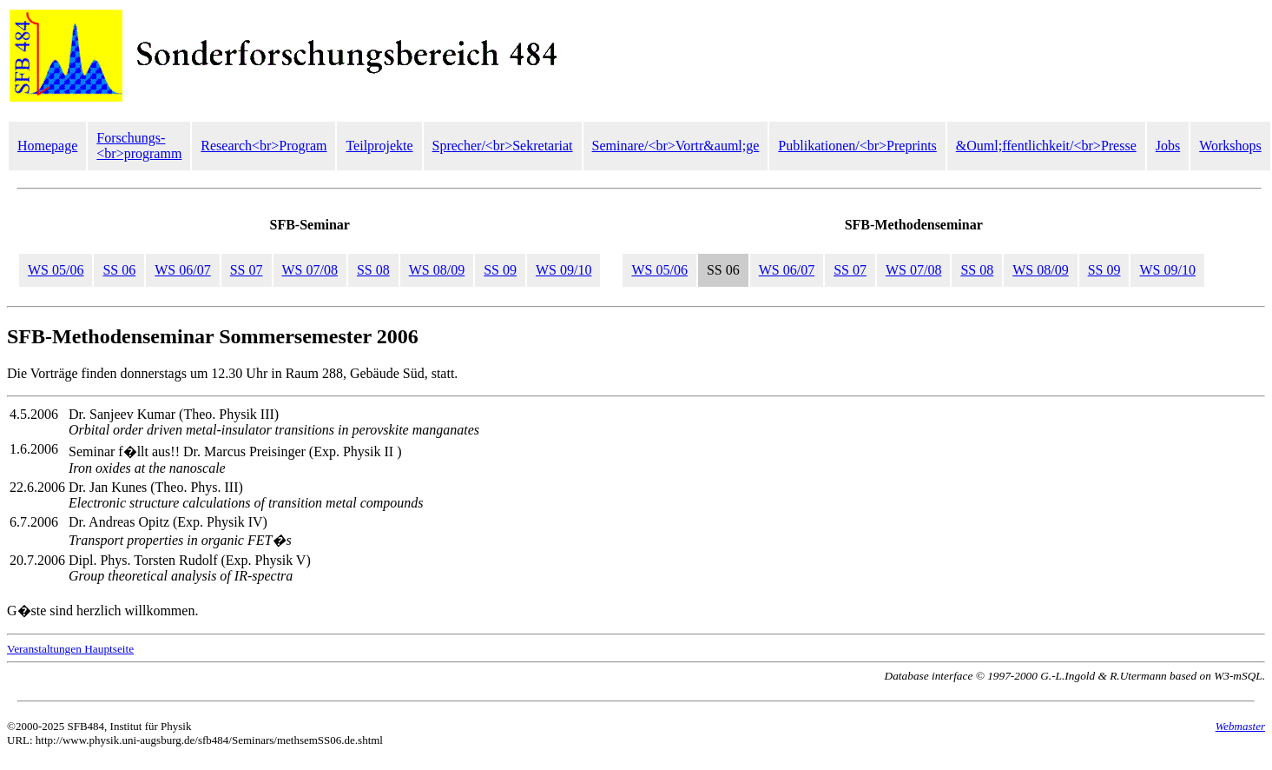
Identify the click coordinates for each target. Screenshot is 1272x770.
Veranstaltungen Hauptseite (70, 648)
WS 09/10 (563, 269)
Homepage (47, 145)
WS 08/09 (437, 269)
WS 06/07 (182, 269)
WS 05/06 (55, 269)
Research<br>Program (263, 145)
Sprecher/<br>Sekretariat (502, 145)
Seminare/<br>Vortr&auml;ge (676, 145)
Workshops (1230, 145)
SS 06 (118, 269)
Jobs (1168, 145)
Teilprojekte (379, 145)
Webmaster (1240, 726)
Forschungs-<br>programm (138, 145)
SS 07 (246, 269)
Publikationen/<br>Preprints (857, 145)
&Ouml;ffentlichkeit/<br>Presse (1046, 145)
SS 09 (500, 269)
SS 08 (373, 269)
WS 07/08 (310, 269)
